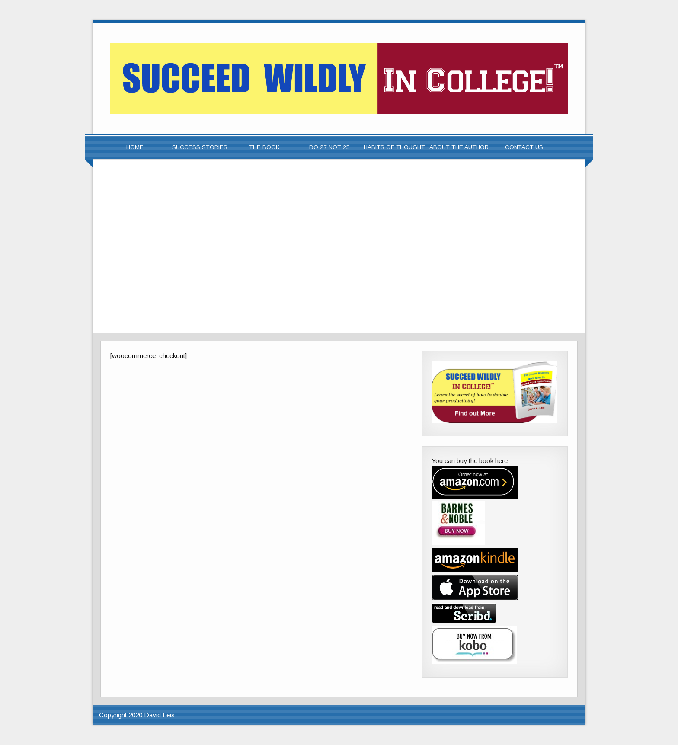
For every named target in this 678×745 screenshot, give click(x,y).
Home (135, 147)
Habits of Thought (394, 147)
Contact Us (524, 147)
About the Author (459, 147)
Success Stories (199, 147)
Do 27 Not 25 (329, 147)
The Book (264, 147)
